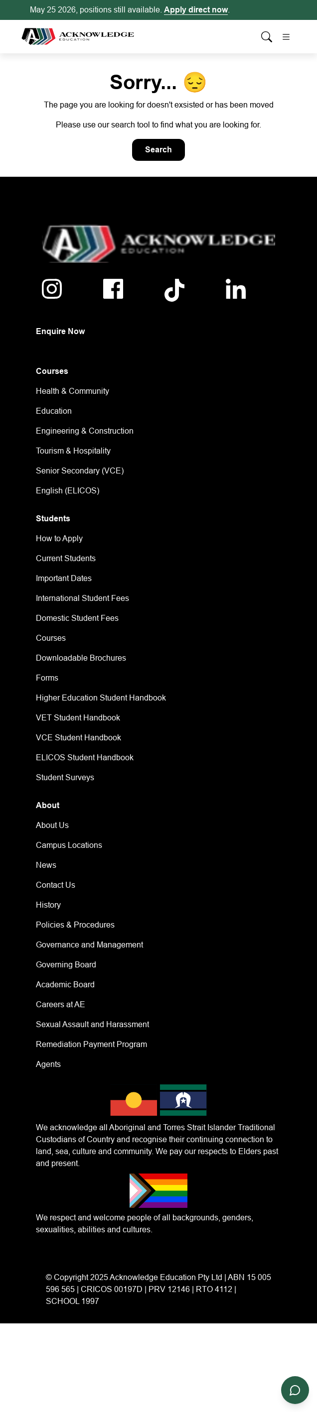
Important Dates (64, 578)
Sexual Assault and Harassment (92, 1024)
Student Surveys (65, 777)
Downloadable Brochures (81, 658)
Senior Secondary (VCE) (80, 471)
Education (54, 411)
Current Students (66, 558)
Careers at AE (60, 1004)
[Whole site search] (266, 36)
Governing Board (66, 964)
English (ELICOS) (67, 490)
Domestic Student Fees (77, 618)
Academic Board (65, 984)
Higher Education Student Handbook (101, 698)
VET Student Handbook (78, 717)
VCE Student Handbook (78, 737)
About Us (52, 825)
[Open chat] (295, 1390)
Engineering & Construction (85, 431)
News (46, 865)
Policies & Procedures (75, 925)
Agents (48, 1064)
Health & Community (72, 391)
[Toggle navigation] (286, 36)
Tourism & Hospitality (73, 451)
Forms (47, 678)
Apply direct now (196, 9)
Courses (51, 638)
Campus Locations (69, 845)
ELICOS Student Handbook (85, 757)
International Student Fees (82, 598)
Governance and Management (89, 945)
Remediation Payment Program (91, 1044)
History (48, 905)
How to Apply (59, 538)
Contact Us (55, 885)
